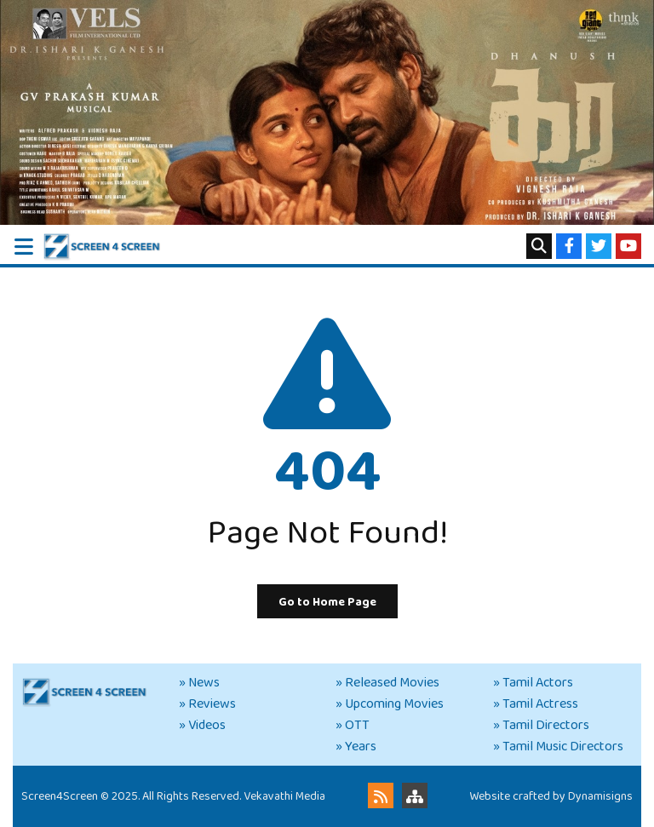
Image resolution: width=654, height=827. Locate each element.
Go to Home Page (327, 602)
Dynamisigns (600, 796)
